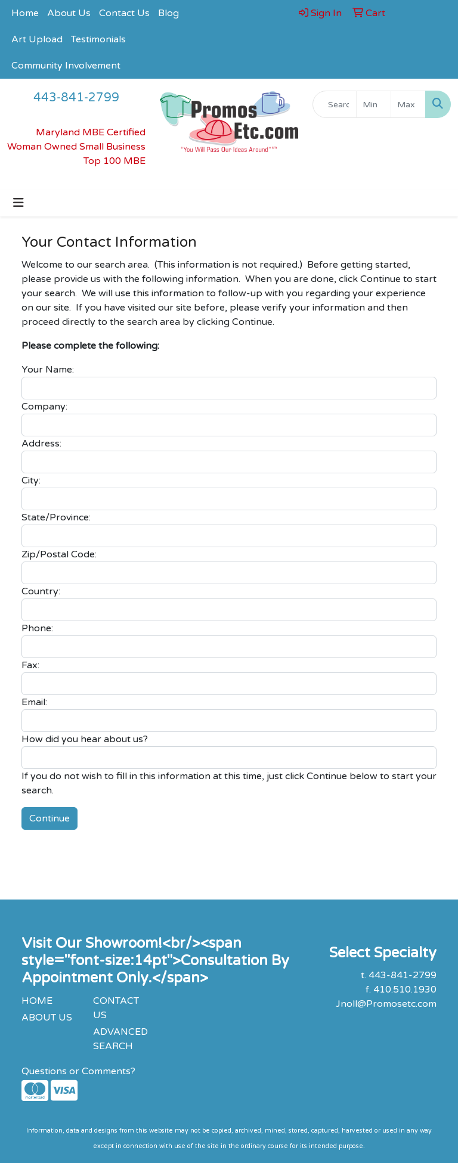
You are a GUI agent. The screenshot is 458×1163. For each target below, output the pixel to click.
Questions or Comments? (78, 1071)
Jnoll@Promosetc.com (386, 1004)
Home (25, 13)
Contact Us (124, 13)
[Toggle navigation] (18, 203)
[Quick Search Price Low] (373, 104)
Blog (168, 13)
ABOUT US (46, 1018)
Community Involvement (65, 66)
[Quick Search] (334, 104)
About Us (69, 13)
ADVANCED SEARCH (120, 1039)
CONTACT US (116, 1008)
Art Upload (37, 39)
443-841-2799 (76, 98)
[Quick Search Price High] (408, 104)
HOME (36, 1001)
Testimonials (98, 39)
